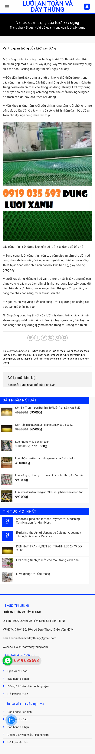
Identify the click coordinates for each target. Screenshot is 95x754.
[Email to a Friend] (51, 338)
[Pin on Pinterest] (58, 338)
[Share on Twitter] (44, 338)
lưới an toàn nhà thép (77, 351)
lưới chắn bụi (25, 354)
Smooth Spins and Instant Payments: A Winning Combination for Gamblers (48, 520)
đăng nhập (27, 385)
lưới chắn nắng (41, 354)
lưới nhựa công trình (50, 358)
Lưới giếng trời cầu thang (33, 574)
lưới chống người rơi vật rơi (65, 354)
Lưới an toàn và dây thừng (47, 7)
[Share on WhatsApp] (30, 338)
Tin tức (34, 351)
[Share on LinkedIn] (64, 338)
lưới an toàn (58, 351)
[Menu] (8, 6)
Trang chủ (16, 27)
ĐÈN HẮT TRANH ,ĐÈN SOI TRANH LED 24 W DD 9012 (49, 548)
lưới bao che (10, 354)
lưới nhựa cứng (70, 358)
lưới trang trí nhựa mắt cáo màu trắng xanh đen (47, 560)
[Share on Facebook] (37, 338)
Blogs (30, 27)
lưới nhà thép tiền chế (26, 358)
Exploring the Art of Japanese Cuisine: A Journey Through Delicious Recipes (48, 534)
